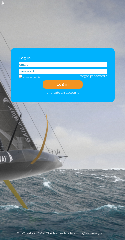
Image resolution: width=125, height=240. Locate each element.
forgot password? (93, 76)
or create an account (63, 92)
